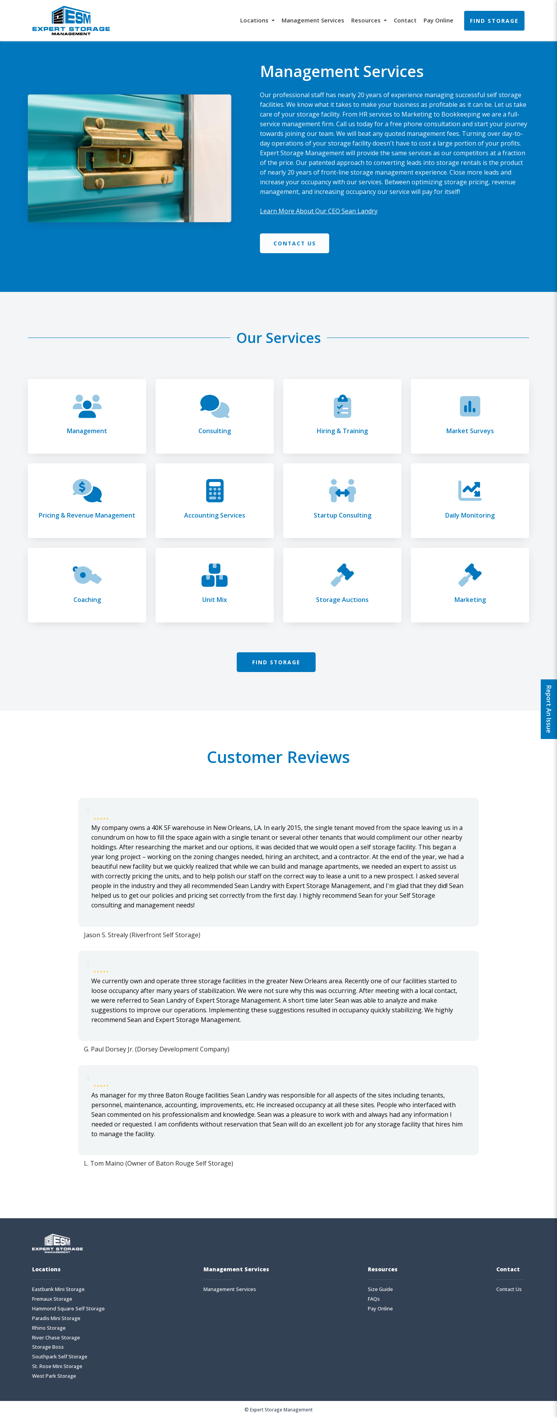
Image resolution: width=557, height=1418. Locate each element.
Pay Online (438, 20)
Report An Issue (549, 709)
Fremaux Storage (52, 1299)
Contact (405, 20)
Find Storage (494, 20)
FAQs (374, 1299)
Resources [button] (366, 20)
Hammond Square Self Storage (68, 1308)
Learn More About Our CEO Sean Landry (319, 211)
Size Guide (380, 1289)
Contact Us (295, 243)
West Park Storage (54, 1376)
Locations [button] (255, 20)
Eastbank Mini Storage (58, 1289)
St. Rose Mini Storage (57, 1366)
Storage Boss (48, 1347)
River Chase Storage (56, 1337)
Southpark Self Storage (59, 1357)
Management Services (313, 20)
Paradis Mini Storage (56, 1318)
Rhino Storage (49, 1328)
